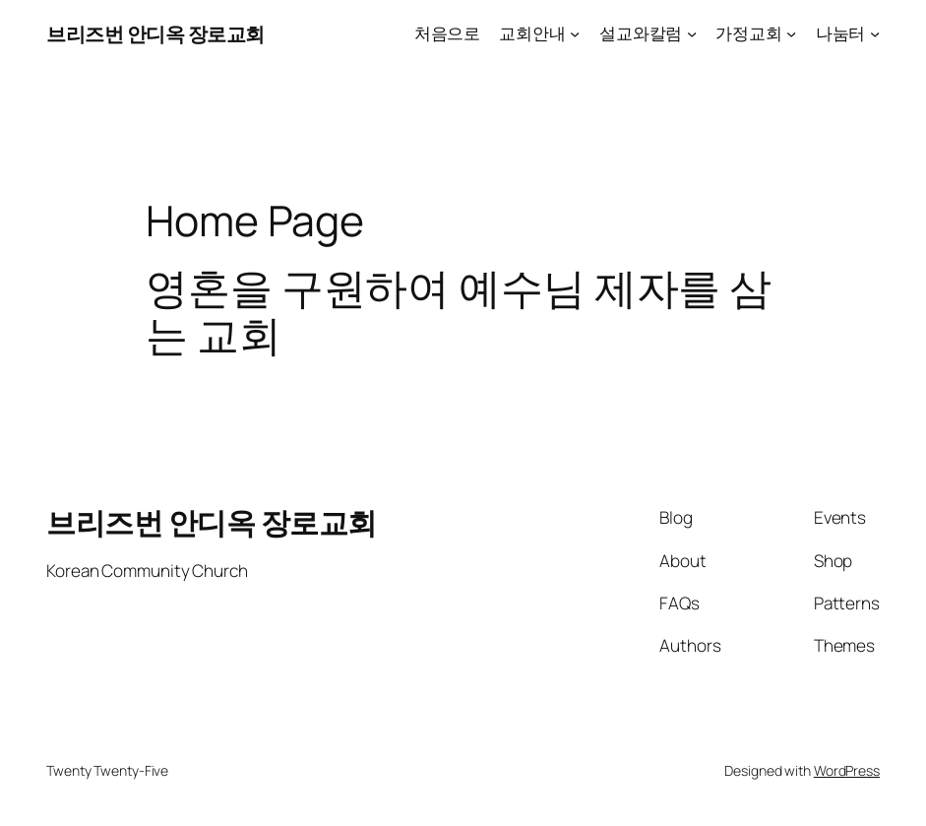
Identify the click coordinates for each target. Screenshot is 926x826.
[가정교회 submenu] (791, 33)
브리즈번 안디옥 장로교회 (155, 33)
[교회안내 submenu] (575, 33)
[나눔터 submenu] (875, 33)
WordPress (847, 770)
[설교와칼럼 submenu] (692, 33)
